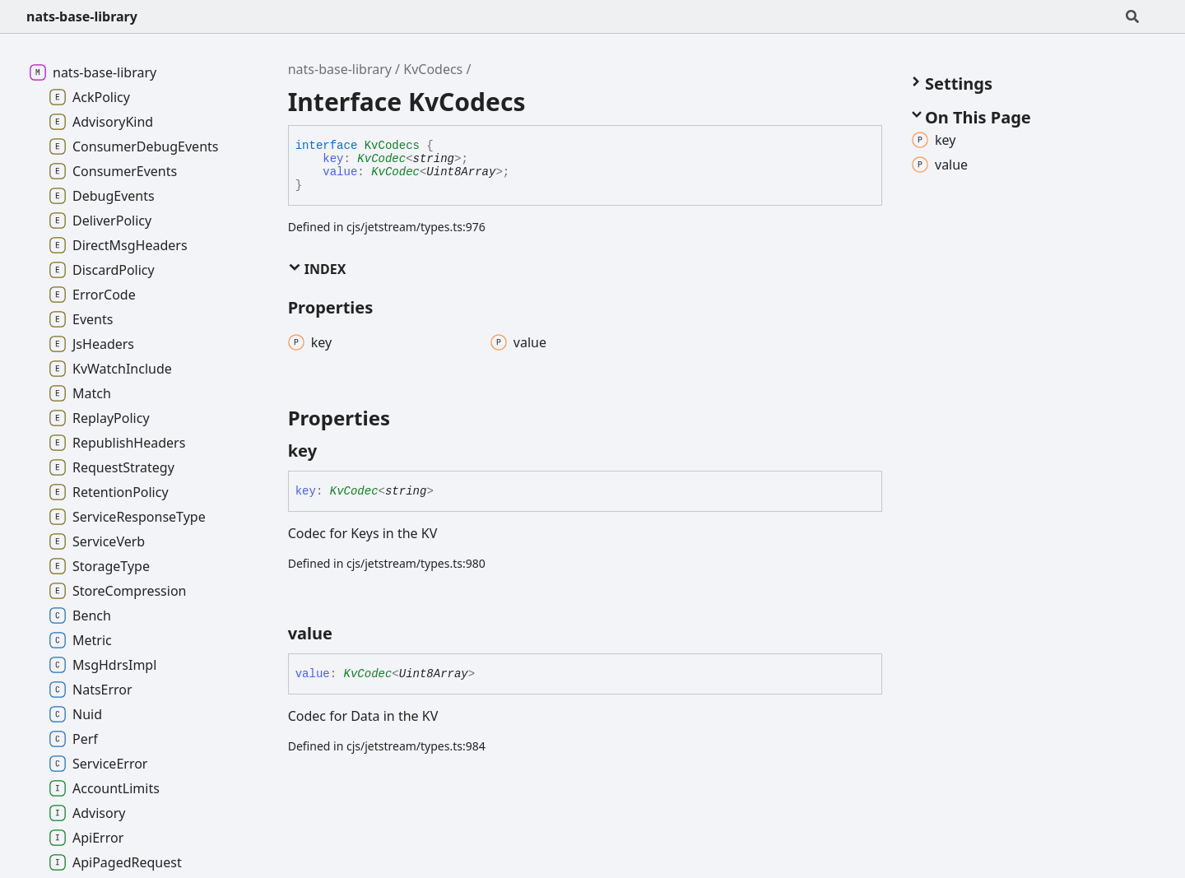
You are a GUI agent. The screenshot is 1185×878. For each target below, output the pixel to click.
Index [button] (317, 269)
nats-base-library (81, 16)
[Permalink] (331, 451)
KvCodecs (432, 69)
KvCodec (381, 158)
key (333, 158)
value (340, 172)
